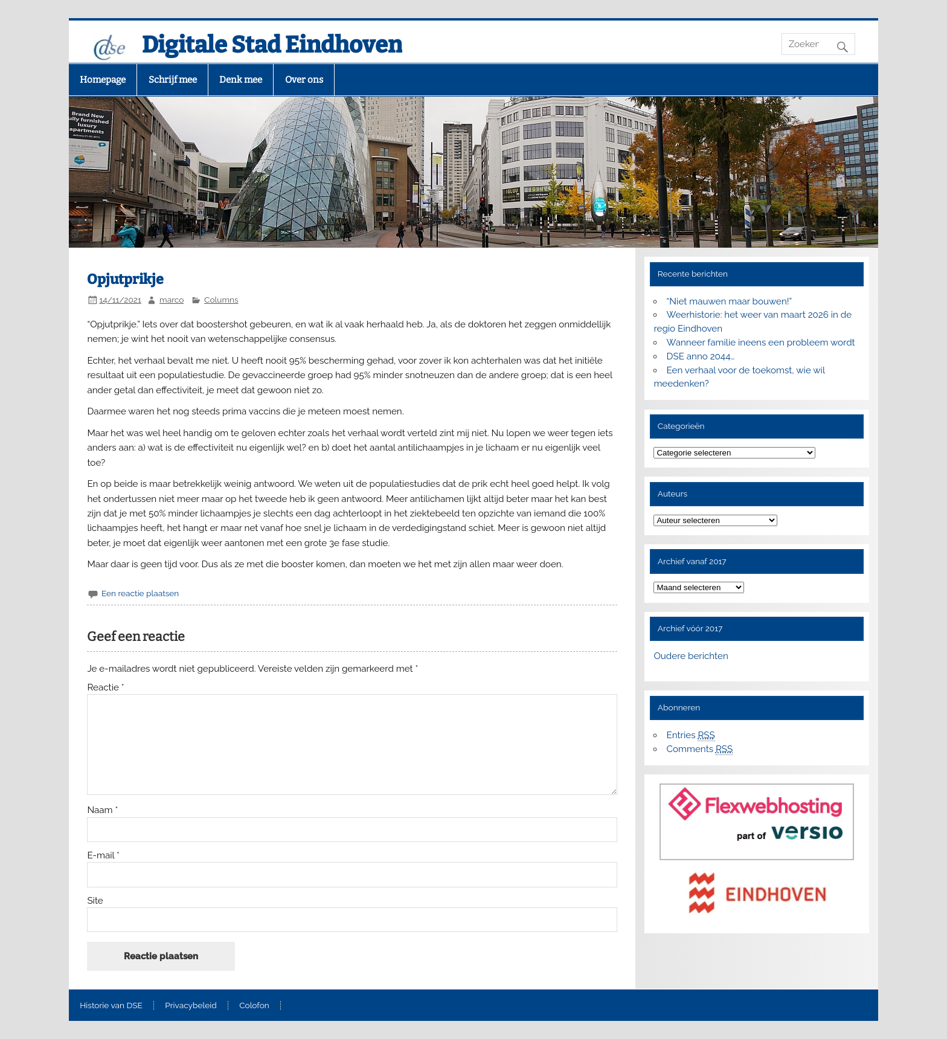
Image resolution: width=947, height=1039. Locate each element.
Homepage (103, 79)
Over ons (304, 79)
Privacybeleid (190, 1006)
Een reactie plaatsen (140, 593)
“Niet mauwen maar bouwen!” (729, 301)
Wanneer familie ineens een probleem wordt (761, 342)
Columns (221, 299)
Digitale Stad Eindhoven (272, 45)
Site (95, 901)
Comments (700, 749)
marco (171, 299)
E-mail (103, 855)
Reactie (105, 687)
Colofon (254, 1006)
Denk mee (240, 79)
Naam (102, 810)
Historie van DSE (111, 1006)
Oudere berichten (690, 656)
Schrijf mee (173, 79)
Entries (691, 735)
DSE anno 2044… (701, 356)
